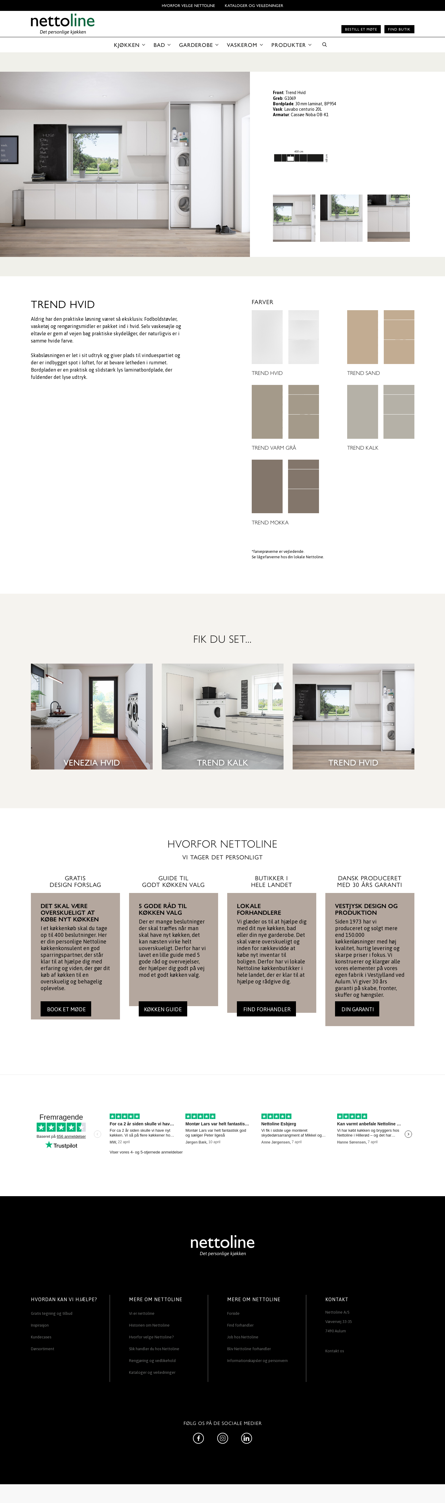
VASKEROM (242, 44)
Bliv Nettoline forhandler (249, 1349)
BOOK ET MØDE (66, 1009)
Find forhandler (240, 1325)
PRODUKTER (288, 44)
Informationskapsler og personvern (257, 1360)
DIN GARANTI (357, 1009)
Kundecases (41, 1337)
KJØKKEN (127, 44)
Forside (233, 1313)
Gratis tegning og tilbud (51, 1313)
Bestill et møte (361, 29)
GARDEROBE (196, 44)
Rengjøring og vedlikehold (152, 1360)
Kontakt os (334, 1351)
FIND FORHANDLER (266, 1009)
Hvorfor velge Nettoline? (151, 1337)
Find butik (399, 29)
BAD (159, 44)
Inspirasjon (40, 1325)
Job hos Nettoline (242, 1337)
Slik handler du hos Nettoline (154, 1349)
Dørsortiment (42, 1349)
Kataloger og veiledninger (254, 5)
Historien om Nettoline (149, 1325)
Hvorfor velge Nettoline (188, 5)
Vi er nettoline (141, 1313)
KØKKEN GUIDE (163, 1009)
